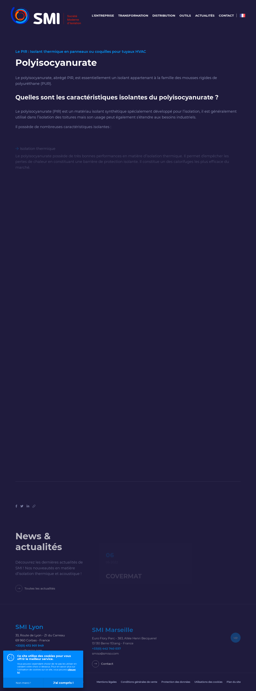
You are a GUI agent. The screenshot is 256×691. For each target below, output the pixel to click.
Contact (226, 15)
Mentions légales (107, 681)
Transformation (133, 15)
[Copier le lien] (33, 514)
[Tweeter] (21, 514)
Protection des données (175, 681)
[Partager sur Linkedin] (28, 514)
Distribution (163, 15)
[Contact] (102, 674)
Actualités (205, 15)
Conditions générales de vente (139, 681)
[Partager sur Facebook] (16, 514)
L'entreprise (103, 15)
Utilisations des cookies (208, 681)
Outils (185, 15)
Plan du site (234, 681)
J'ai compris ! (63, 683)
